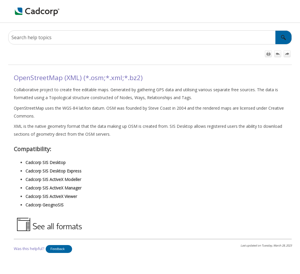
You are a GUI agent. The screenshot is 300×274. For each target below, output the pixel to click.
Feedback (57, 249)
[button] (283, 37)
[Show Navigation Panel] (11, 11)
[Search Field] (150, 37)
